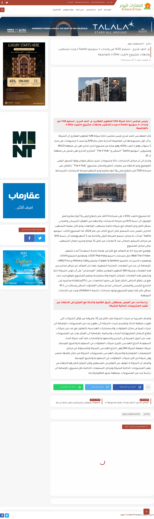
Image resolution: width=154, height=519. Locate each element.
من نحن (109, 2)
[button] (128, 387)
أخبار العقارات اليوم (135, 44)
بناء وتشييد (91, 10)
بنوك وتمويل (68, 10)
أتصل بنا (70, 2)
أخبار (100, 10)
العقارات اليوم (127, 515)
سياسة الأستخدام (98, 2)
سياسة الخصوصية (82, 2)
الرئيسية (107, 10)
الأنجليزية (57, 10)
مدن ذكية (80, 10)
